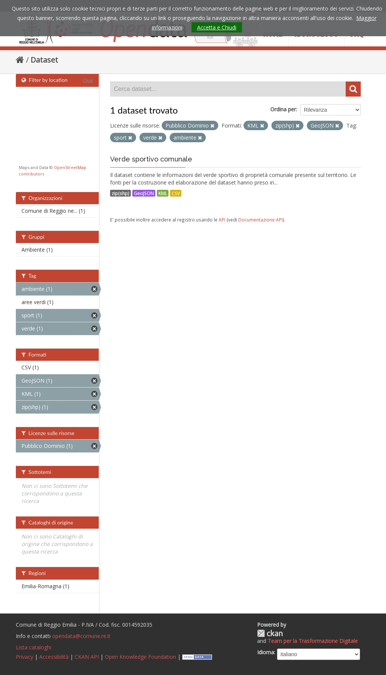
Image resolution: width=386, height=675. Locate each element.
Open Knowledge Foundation (140, 656)
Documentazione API (260, 220)
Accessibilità (54, 656)
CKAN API (87, 656)
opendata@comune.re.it (81, 636)
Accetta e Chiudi (216, 27)
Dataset (44, 60)
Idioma (265, 652)
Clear (88, 80)
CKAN (270, 633)
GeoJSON (144, 193)
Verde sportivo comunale (151, 159)
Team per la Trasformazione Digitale (313, 640)
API (222, 220)
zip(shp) (120, 193)
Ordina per (283, 109)
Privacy (24, 656)
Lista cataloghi (33, 647)
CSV (176, 193)
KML (162, 193)
